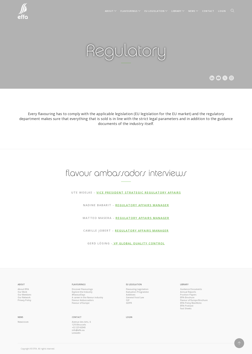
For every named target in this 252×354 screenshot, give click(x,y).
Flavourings (129, 10)
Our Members (24, 294)
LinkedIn (76, 333)
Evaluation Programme (137, 292)
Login (222, 10)
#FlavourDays (78, 294)
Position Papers (188, 294)
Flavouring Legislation (137, 289)
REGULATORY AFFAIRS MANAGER (142, 205)
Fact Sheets (186, 308)
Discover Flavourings (82, 289)
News (191, 10)
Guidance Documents (191, 289)
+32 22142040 (78, 327)
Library (176, 10)
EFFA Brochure (187, 297)
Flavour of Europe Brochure (194, 300)
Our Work (22, 292)
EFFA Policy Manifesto (191, 303)
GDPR (129, 303)
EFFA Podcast (186, 305)
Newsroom (23, 321)
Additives (130, 294)
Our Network (24, 297)
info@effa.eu (78, 330)
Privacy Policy (24, 300)
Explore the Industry (82, 292)
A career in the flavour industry (87, 297)
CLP (128, 300)
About (109, 10)
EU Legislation (155, 10)
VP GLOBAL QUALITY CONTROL (139, 243)
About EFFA (23, 289)
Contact (208, 10)
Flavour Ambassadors (83, 300)
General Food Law (135, 297)
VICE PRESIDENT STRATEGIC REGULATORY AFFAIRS (138, 192)
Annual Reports (188, 292)
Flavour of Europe (80, 303)
